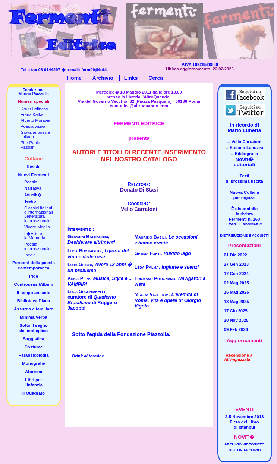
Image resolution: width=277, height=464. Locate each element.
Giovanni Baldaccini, (88, 236)
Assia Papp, (79, 278)
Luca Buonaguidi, (85, 250)
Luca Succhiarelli (86, 291)
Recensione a (238, 352)
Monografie (33, 363)
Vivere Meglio (37, 227)
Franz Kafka (32, 114)
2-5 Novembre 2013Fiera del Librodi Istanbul (244, 421)
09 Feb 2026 (236, 329)
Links (131, 78)
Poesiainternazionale (37, 246)
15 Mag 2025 (236, 292)
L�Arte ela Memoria (34, 235)
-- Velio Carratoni (244, 141)
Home (74, 78)
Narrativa (32, 188)
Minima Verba (33, 317)
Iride (33, 276)
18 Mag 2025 (236, 301)
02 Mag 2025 (236, 283)
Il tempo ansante (33, 292)
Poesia (30, 182)
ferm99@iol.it (94, 69)
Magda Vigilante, (152, 294)
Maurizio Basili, (151, 237)
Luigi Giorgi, (80, 264)
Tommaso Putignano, (156, 278)
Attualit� (32, 195)
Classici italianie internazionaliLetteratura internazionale (38, 214)
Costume (34, 347)
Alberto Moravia (35, 120)
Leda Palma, (147, 267)
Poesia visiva (33, 126)
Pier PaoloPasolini (30, 145)
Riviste (33, 166)
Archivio (102, 78)
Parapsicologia (33, 355)
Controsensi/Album (33, 284)
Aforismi (33, 371)
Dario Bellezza (34, 108)
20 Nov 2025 (236, 320)
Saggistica (33, 339)
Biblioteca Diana (33, 301)
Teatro (30, 201)
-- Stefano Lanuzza (244, 147)
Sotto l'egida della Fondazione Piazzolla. (121, 334)
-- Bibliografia (244, 153)
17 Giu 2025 (236, 311)
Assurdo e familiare (33, 309)
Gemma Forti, (148, 253)
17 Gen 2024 (236, 273)
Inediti (29, 255)
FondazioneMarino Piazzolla (33, 92)
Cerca (155, 78)
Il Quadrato (33, 393)
